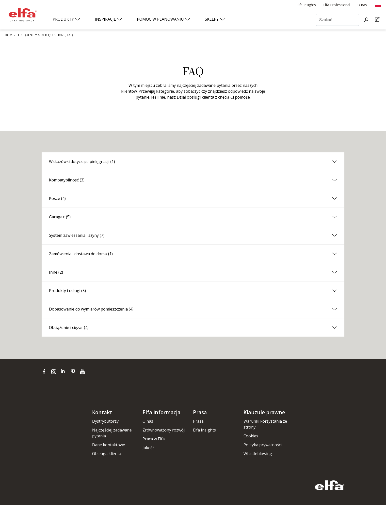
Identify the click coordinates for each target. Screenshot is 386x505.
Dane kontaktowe (108, 444)
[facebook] (45, 371)
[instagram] (54, 371)
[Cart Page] (378, 19)
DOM (8, 35)
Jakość (149, 447)
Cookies (250, 436)
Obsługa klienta (106, 453)
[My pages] (367, 20)
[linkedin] (64, 371)
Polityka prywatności (262, 444)
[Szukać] (337, 20)
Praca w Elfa (154, 439)
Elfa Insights (204, 430)
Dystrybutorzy (105, 421)
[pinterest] (74, 371)
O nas (148, 421)
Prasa (198, 421)
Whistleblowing (257, 453)
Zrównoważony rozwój (164, 430)
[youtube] (83, 371)
